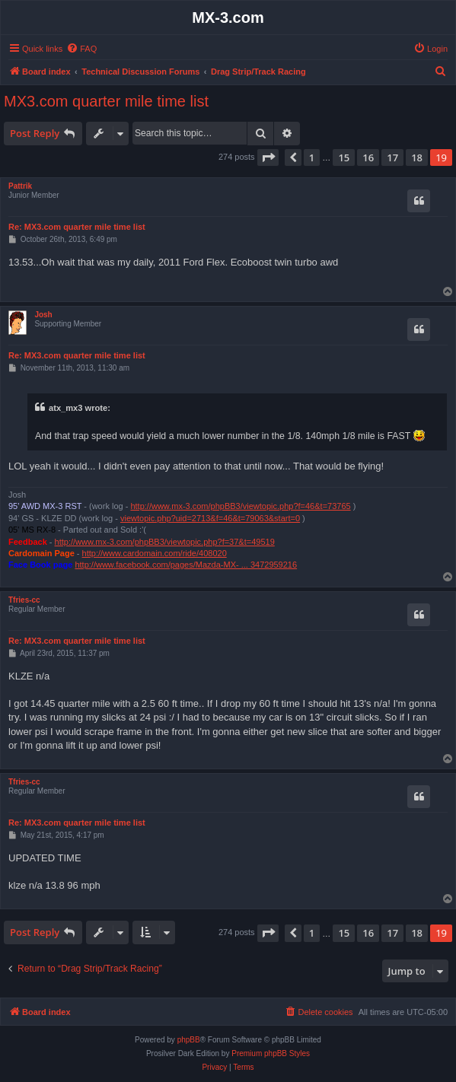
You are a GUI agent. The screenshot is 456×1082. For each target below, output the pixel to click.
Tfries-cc (24, 600)
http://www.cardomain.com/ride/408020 (154, 553)
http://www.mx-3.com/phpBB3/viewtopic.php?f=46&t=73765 (240, 506)
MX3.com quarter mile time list (106, 101)
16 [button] (368, 157)
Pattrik (20, 186)
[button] (268, 157)
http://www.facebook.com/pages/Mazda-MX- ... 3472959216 (186, 564)
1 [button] (311, 157)
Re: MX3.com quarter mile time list (76, 226)
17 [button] (392, 157)
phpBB (188, 1040)
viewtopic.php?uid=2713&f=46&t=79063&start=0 (210, 518)
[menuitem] (81, 49)
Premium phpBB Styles (270, 1053)
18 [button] (417, 157)
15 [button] (343, 157)
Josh (43, 314)
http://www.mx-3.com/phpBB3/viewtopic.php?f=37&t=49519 (165, 541)
